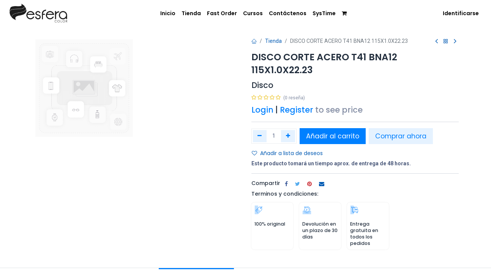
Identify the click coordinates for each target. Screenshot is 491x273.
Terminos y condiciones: (284, 194)
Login (262, 109)
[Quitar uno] (260, 136)
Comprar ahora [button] (400, 136)
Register (296, 109)
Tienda (273, 41)
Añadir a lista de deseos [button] (287, 153)
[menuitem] (163, 13)
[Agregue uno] (288, 136)
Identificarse (461, 13)
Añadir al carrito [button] (332, 136)
